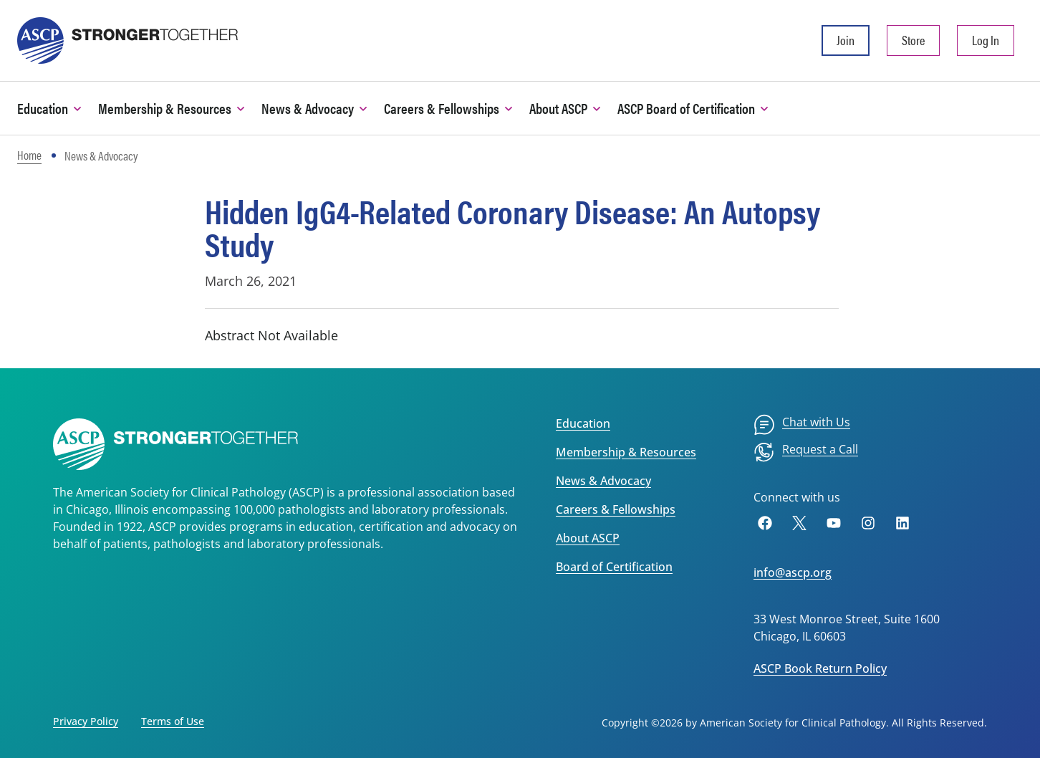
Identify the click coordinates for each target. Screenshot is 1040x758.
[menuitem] (801, 425)
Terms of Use (172, 721)
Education (583, 423)
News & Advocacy (603, 481)
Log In (985, 40)
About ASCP (588, 538)
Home (29, 154)
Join (845, 40)
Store (913, 40)
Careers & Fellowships (615, 509)
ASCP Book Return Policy (820, 668)
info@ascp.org (792, 572)
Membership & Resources (626, 452)
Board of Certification (614, 567)
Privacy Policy (85, 721)
